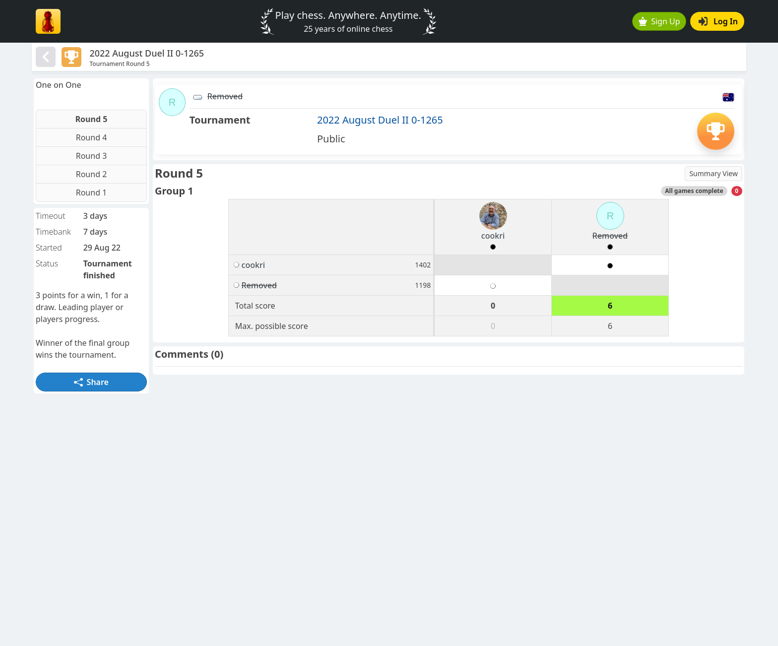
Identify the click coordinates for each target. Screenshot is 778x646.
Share (91, 382)
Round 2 (91, 174)
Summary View (713, 173)
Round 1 (91, 192)
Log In (718, 21)
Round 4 (91, 137)
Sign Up (659, 21)
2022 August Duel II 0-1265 (380, 120)
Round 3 (91, 155)
